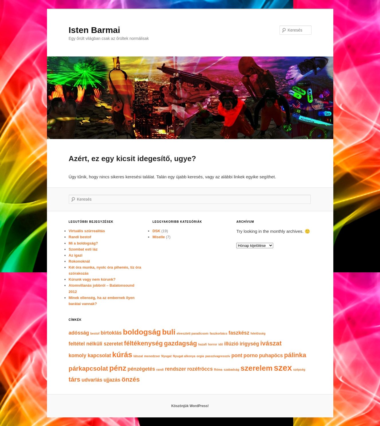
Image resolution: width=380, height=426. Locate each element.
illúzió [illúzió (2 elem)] (231, 344)
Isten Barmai (94, 30)
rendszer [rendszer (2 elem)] (175, 369)
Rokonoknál (79, 261)
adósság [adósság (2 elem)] (79, 333)
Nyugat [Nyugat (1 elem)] (166, 356)
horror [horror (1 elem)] (212, 344)
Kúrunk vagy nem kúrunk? (92, 279)
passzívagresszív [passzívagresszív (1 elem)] (217, 356)
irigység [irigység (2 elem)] (249, 344)
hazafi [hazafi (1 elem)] (202, 344)
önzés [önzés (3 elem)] (131, 379)
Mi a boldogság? (83, 243)
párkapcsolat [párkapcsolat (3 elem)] (88, 368)
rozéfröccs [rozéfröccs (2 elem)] (200, 369)
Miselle (158, 237)
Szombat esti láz (83, 249)
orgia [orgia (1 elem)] (200, 356)
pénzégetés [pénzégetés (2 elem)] (141, 369)
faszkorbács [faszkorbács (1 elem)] (218, 333)
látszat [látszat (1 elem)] (138, 356)
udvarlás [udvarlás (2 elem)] (92, 380)
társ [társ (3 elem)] (74, 379)
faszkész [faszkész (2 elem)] (239, 333)
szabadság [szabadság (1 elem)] (231, 369)
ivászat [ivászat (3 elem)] (270, 343)
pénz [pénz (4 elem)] (117, 368)
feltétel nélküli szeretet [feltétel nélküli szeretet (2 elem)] (96, 344)
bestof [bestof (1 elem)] (94, 333)
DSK (156, 231)
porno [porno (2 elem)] (250, 355)
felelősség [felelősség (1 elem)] (258, 333)
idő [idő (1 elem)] (220, 344)
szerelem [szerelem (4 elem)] (257, 368)
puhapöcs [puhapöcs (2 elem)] (271, 355)
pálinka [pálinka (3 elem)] (295, 355)
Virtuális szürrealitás (87, 231)
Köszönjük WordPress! (190, 406)
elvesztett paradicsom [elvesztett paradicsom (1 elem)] (192, 333)
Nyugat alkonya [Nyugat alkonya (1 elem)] (184, 356)
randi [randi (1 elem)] (160, 369)
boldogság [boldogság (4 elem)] (142, 332)
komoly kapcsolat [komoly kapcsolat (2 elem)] (90, 355)
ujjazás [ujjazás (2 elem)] (111, 380)
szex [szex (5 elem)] (283, 367)
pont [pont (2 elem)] (236, 355)
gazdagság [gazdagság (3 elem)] (180, 343)
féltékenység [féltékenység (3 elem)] (143, 343)
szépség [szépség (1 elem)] (299, 369)
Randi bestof (80, 237)
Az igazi (75, 255)
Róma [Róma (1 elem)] (218, 369)
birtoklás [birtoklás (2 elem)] (111, 333)
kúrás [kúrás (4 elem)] (122, 354)
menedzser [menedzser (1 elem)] (152, 356)
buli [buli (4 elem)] (169, 332)
